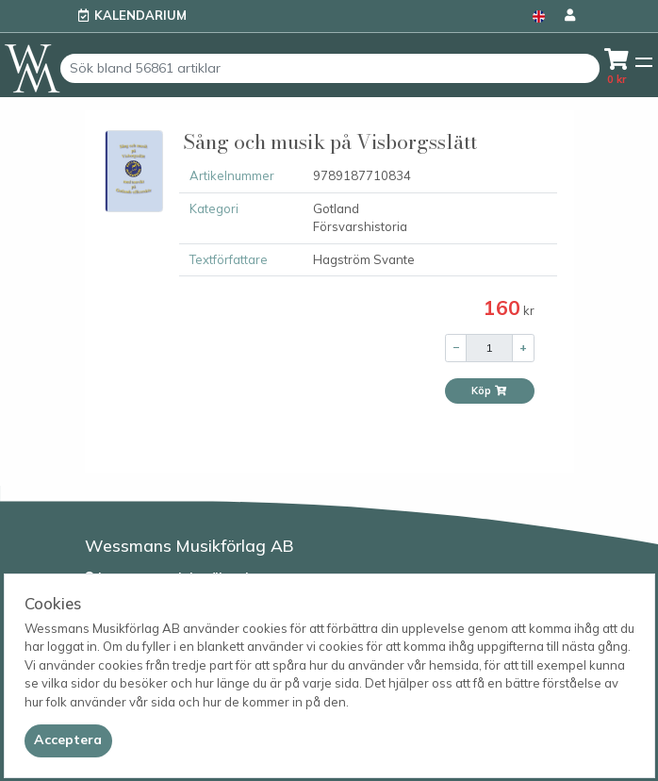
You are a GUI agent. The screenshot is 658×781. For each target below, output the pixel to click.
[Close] (68, 740)
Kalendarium (140, 15)
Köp (489, 390)
